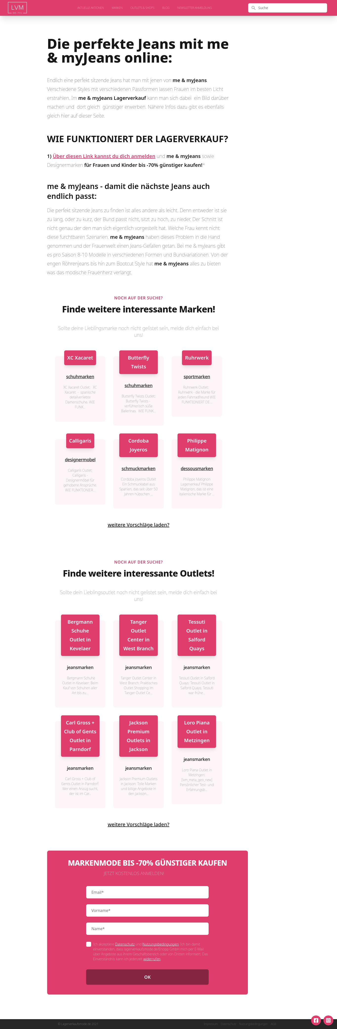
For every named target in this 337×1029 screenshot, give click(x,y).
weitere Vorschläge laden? (138, 524)
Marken (117, 8)
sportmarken (197, 376)
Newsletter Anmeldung (195, 8)
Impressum (211, 1024)
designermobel (80, 460)
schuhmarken (80, 376)
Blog (166, 8)
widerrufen (151, 959)
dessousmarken (197, 468)
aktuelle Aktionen (91, 8)
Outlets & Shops (142, 8)
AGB (273, 1024)
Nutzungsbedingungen (160, 944)
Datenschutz (125, 944)
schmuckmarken (139, 468)
